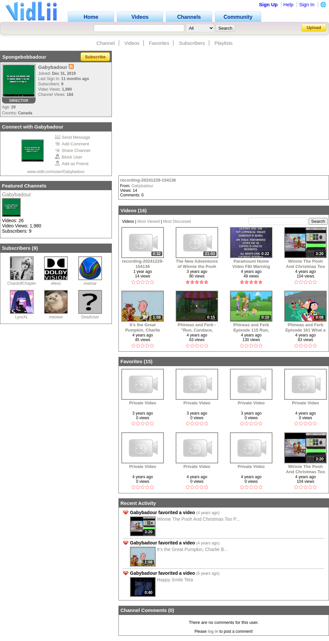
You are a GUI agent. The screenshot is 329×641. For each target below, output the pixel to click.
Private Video (142, 402)
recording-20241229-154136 (148, 180)
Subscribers (192, 43)
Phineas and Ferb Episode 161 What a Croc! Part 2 (305, 327)
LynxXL (21, 317)
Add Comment (72, 143)
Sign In (307, 4)
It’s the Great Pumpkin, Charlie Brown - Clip (142, 327)
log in (213, 631)
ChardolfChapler (21, 283)
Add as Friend (72, 163)
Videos (131, 43)
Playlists (224, 43)
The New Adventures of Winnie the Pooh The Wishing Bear (197, 264)
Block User (69, 157)
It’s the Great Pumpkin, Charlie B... (192, 549)
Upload (314, 27)
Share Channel (72, 150)
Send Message (72, 137)
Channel (105, 43)
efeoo (56, 283)
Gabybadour (16, 194)
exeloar (90, 283)
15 (148, 361)
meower (56, 317)
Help (288, 4)
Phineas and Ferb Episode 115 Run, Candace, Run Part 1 (251, 327)
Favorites (159, 43)
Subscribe (95, 56)
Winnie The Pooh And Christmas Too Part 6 (305, 264)
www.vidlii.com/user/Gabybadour (56, 171)
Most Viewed (148, 221)
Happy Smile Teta (175, 579)
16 (142, 210)
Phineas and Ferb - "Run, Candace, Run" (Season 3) (197, 327)
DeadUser (90, 317)
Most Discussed (177, 221)
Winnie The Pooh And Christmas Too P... (198, 519)
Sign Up (268, 4)
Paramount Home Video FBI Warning (251, 264)
